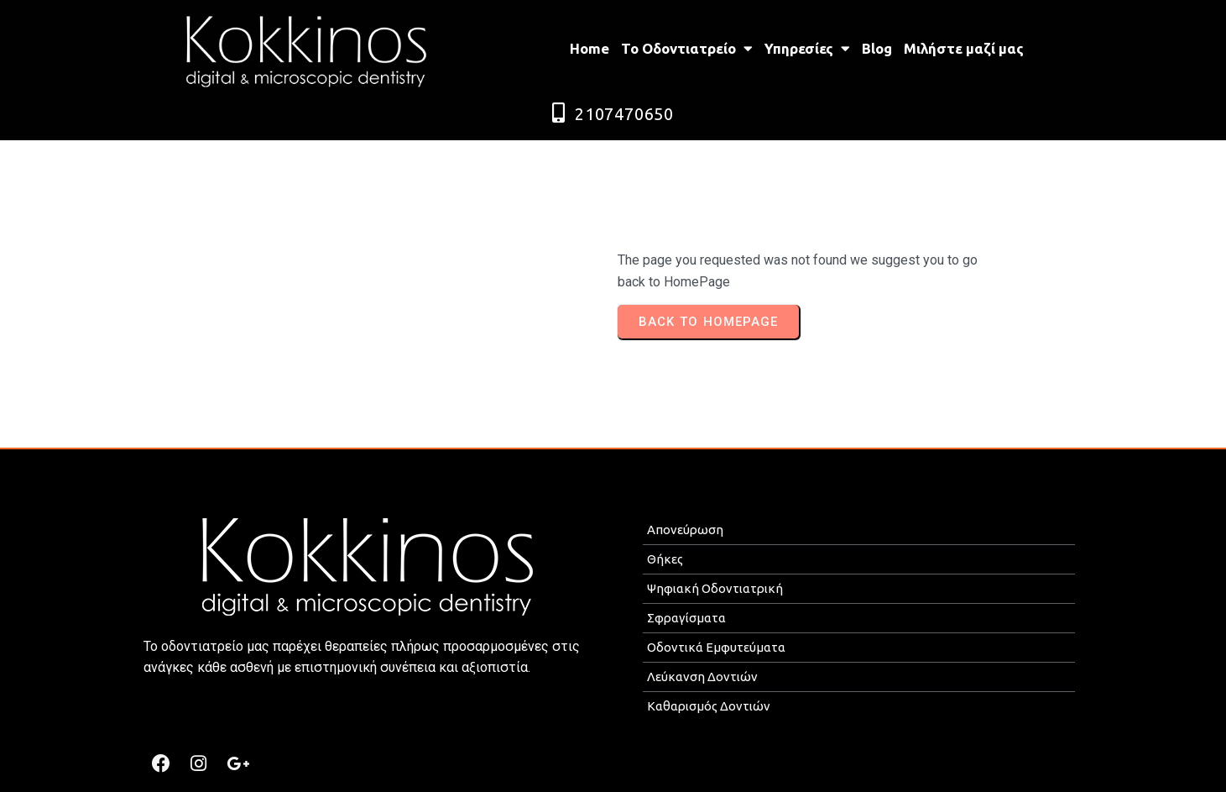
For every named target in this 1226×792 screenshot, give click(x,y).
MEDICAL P (636, 772)
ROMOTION (705, 772)
